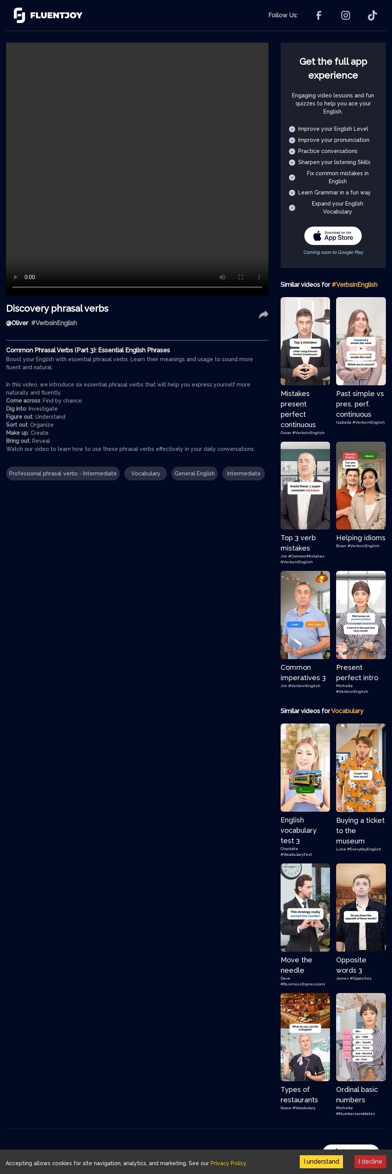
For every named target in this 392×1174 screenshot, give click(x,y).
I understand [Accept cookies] (321, 1161)
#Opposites (361, 978)
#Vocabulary (303, 1108)
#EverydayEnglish (364, 849)
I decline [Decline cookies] (370, 1161)
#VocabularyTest (296, 854)
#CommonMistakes (306, 556)
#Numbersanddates (355, 1114)
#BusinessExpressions (303, 984)
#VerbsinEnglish (308, 433)
